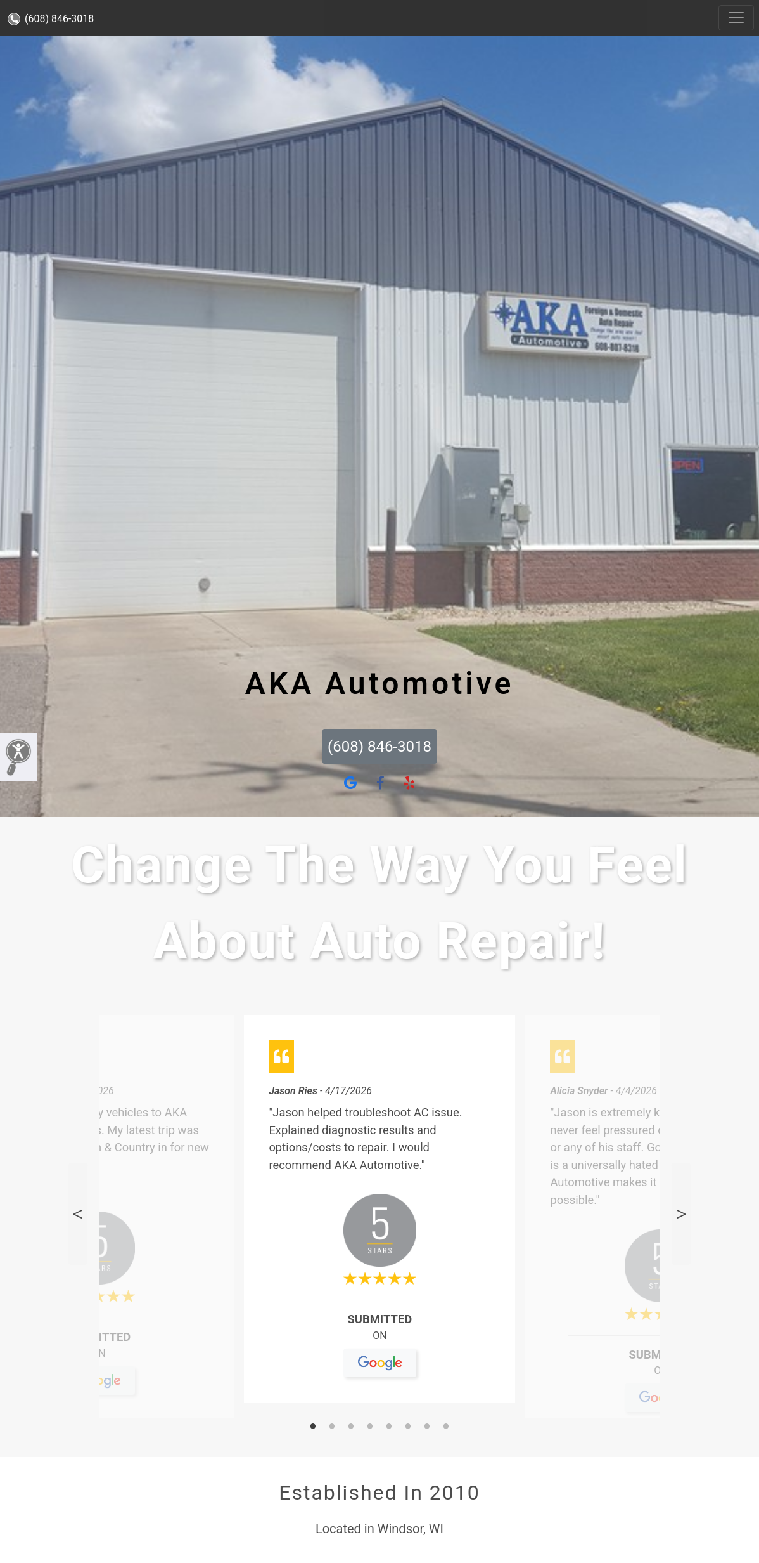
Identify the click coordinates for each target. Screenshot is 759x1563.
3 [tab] (351, 1427)
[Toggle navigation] (736, 17)
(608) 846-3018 (51, 19)
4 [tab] (370, 1427)
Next (681, 1214)
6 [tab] (408, 1427)
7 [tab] (427, 1427)
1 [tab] (313, 1427)
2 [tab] (332, 1427)
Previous (77, 1214)
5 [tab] (389, 1427)
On (98, 1358)
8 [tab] (446, 1427)
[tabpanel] (379, 1214)
